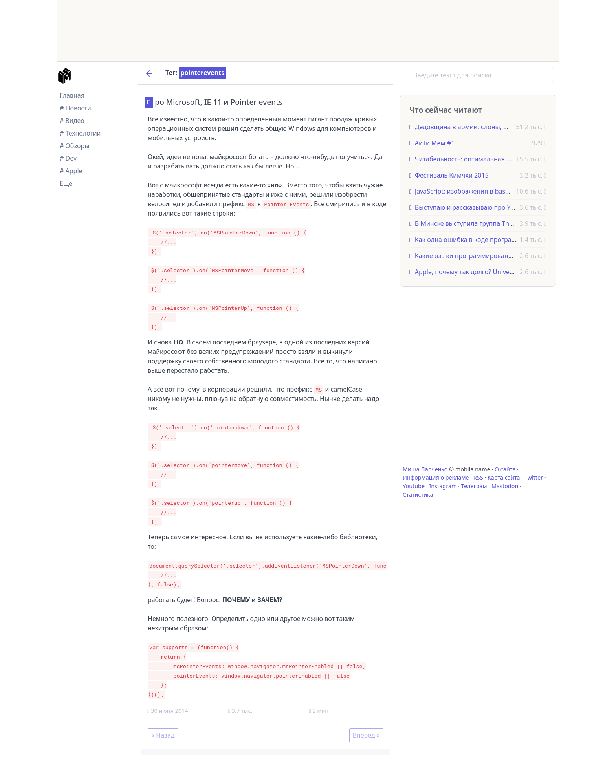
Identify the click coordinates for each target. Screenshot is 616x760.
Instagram (442, 486)
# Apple (71, 171)
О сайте (505, 469)
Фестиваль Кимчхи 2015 (452, 175)
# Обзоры (74, 145)
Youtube (414, 486)
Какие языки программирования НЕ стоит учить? (490, 255)
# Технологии (80, 133)
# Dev (68, 158)
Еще (66, 183)
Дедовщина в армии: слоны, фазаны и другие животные (501, 127)
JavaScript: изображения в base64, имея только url (491, 191)
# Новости (75, 108)
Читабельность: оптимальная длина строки (481, 159)
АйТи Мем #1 (435, 143)
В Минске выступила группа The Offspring (479, 223)
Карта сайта (504, 477)
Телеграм (474, 486)
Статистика (418, 494)
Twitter (533, 477)
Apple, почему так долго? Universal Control (479, 271)
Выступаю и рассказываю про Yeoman (473, 207)
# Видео (72, 120)
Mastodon (504, 486)
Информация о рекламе (436, 477)
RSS (478, 477)
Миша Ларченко (425, 469)
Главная (72, 95)
